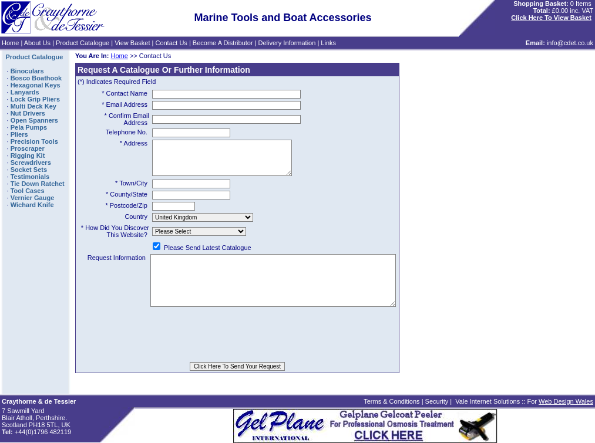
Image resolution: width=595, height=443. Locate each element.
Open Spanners (34, 120)
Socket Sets (29, 169)
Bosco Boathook (36, 78)
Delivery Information (287, 42)
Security (437, 401)
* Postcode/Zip (126, 212)
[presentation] (237, 353)
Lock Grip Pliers (35, 99)
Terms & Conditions (391, 401)
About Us (37, 42)
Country (136, 223)
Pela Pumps (29, 127)
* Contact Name (124, 93)
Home (10, 42)
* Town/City (131, 190)
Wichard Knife (32, 204)
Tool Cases (28, 190)
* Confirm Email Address (127, 119)
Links (328, 42)
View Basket (132, 42)
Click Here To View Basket (551, 17)
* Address (133, 143)
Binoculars (27, 71)
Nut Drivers (28, 113)
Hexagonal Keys (35, 85)
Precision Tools (34, 141)
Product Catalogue (82, 42)
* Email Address (124, 104)
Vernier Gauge (33, 197)
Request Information (105, 268)
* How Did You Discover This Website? (115, 238)
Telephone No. (126, 132)
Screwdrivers (31, 162)
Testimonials (30, 176)
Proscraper (28, 148)
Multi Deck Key (33, 106)
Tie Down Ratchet (38, 183)
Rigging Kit (28, 155)
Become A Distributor (223, 42)
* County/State (126, 201)
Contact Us (171, 42)
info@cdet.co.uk (570, 42)
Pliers (19, 134)
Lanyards (25, 92)
